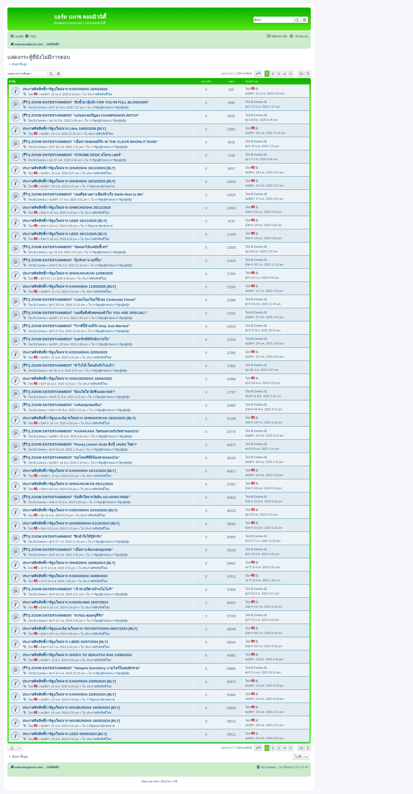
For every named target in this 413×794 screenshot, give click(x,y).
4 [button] (285, 73)
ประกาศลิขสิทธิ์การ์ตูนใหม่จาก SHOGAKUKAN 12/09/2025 (67, 273)
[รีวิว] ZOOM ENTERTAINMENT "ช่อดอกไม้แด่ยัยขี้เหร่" (65, 247)
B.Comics (40, 107)
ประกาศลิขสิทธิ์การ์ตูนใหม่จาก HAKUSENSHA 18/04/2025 (67, 379)
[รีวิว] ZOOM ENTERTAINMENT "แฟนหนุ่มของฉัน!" (62, 405)
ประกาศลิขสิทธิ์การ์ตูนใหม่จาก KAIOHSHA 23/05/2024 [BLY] (69, 681)
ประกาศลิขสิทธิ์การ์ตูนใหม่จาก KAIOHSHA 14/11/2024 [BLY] (69, 471)
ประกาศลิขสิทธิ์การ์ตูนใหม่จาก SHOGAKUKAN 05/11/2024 (67, 484)
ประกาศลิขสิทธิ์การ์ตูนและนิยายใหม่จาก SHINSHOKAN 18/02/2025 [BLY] (79, 418)
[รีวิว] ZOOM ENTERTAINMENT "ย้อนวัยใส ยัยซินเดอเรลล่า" (68, 392)
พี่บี (35, 94)
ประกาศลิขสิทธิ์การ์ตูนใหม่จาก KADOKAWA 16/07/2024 (65, 602)
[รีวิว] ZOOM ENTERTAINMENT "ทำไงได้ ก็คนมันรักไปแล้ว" (68, 365)
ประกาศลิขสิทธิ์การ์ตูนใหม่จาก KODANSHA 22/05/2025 (64, 352)
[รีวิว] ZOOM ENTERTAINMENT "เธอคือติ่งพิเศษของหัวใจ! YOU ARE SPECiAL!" (85, 313)
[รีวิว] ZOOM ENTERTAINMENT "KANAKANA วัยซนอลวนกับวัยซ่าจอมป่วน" (81, 431)
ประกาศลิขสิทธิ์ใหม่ (99, 94)
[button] (258, 74)
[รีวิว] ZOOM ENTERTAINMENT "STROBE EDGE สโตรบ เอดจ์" (72, 155)
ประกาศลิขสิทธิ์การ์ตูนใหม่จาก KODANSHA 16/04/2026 (64, 89)
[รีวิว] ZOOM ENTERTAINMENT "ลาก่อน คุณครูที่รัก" (63, 615)
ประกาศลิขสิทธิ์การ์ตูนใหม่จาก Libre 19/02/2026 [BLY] (64, 129)
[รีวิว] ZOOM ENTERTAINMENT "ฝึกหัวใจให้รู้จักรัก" (62, 536)
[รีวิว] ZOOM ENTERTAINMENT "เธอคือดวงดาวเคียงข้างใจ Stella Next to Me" (83, 194)
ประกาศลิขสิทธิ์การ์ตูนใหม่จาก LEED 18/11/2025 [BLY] (64, 221)
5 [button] (291, 73)
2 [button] (273, 73)
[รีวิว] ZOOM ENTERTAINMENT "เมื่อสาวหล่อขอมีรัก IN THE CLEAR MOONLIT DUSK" (90, 142)
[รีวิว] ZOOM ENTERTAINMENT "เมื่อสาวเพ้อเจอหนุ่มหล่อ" (67, 550)
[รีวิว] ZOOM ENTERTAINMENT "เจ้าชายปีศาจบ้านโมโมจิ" (67, 589)
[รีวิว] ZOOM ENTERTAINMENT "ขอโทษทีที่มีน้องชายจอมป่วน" (71, 458)
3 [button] (279, 73)
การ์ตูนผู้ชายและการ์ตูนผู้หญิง (110, 107)
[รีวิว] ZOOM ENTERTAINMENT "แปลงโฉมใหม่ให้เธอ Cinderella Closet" (79, 300)
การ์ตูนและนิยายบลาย (101, 186)
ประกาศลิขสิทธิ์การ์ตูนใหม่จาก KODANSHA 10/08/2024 (64, 576)
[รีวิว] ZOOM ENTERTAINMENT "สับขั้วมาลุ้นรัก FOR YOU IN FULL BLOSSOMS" (85, 102)
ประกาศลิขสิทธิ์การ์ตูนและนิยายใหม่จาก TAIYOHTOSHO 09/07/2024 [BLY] (79, 629)
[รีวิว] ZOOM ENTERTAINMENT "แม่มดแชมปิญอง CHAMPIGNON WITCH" (80, 115)
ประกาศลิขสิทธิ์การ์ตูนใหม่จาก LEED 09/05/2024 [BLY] (64, 734)
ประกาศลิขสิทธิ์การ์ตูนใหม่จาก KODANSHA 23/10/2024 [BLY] (69, 510)
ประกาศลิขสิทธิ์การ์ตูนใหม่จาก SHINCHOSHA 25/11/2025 (66, 207)
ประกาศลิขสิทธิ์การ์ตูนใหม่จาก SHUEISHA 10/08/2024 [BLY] (68, 563)
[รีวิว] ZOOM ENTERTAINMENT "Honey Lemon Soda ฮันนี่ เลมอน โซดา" (79, 444)
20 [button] (301, 73)
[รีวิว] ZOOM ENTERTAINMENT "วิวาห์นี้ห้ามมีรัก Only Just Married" (76, 326)
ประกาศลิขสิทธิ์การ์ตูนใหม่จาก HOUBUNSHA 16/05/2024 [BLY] (71, 708)
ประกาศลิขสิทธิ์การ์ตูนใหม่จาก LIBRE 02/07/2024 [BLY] (65, 642)
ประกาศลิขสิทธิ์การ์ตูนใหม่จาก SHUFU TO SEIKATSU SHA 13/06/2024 (77, 655)
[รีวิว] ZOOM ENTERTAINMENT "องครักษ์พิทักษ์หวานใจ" (66, 339)
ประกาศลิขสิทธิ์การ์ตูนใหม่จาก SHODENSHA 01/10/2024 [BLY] (71, 523)
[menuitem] (30, 36)
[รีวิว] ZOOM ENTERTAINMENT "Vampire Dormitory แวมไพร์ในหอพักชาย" (81, 668)
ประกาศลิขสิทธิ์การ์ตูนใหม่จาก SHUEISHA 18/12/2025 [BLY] (68, 168)
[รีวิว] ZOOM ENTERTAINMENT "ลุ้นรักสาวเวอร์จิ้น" (62, 260)
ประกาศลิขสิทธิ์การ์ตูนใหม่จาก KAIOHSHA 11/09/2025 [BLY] (69, 286)
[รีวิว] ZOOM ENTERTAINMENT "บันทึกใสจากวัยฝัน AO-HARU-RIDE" (76, 497)
